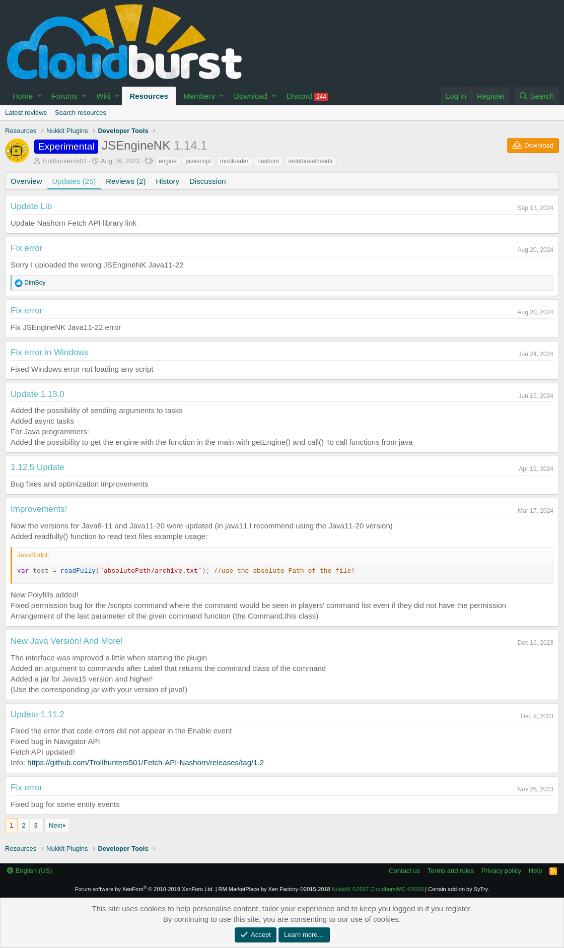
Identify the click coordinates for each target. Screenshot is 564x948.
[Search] (536, 96)
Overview (26, 181)
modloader (234, 161)
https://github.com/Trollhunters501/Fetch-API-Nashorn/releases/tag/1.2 (145, 762)
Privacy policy (501, 870)
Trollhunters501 (64, 161)
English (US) (29, 870)
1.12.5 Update (37, 467)
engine (168, 161)
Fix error (26, 248)
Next (55, 825)
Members (199, 96)
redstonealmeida (310, 161)
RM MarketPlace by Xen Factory (274, 889)
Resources (148, 96)
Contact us (404, 870)
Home (23, 96)
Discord (307, 96)
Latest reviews (26, 112)
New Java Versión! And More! (67, 641)
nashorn (268, 161)
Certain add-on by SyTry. (458, 889)
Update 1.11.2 (37, 714)
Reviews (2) (126, 181)
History (167, 181)
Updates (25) (74, 181)
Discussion (207, 181)
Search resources (80, 112)
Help (535, 870)
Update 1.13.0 (37, 394)
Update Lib (31, 206)
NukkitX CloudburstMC (378, 889)
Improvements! (39, 509)
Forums (65, 96)
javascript (198, 161)
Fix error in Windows (50, 352)
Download (250, 96)
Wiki (103, 96)
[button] (39, 96)
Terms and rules (451, 870)
